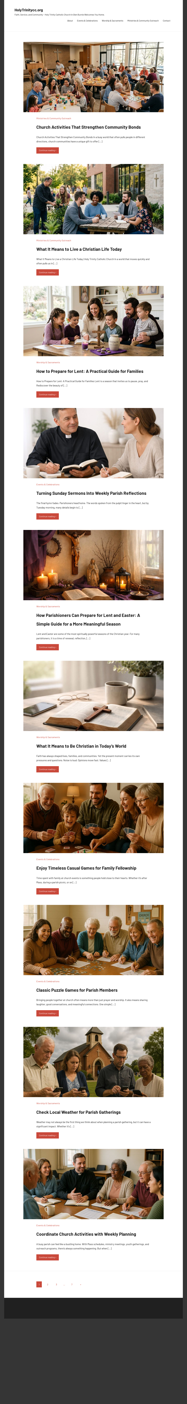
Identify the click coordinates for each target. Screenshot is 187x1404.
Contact (166, 20)
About (70, 20)
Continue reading (48, 159)
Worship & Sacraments (112, 20)
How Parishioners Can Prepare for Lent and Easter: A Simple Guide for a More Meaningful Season (89, 660)
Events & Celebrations (87, 20)
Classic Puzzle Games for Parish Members (93, 1055)
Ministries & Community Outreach (143, 20)
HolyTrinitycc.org (32, 9)
